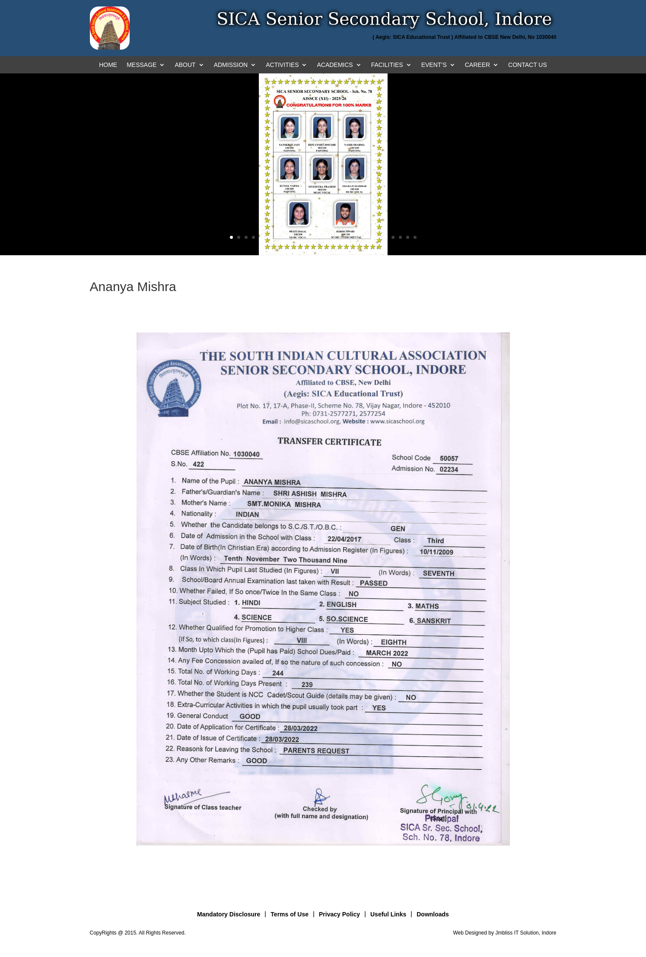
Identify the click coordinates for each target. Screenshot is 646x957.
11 (304, 237)
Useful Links (388, 914)
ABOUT (185, 65)
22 (385, 237)
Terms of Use (289, 914)
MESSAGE (141, 65)
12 (312, 237)
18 (356, 237)
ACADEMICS (335, 65)
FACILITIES (387, 65)
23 (393, 237)
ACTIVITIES (282, 65)
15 (334, 237)
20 (370, 237)
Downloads (433, 914)
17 (348, 237)
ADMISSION (231, 65)
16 (341, 237)
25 (407, 237)
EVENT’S (434, 65)
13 (319, 237)
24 (400, 237)
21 (378, 237)
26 (415, 237)
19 (363, 237)
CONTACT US (527, 65)
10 (297, 237)
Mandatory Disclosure (228, 914)
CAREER (477, 65)
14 (326, 237)
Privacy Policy (339, 914)
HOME (108, 65)
